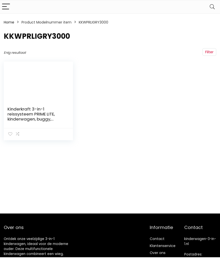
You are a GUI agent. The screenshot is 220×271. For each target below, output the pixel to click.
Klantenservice (163, 245)
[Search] (212, 7)
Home (9, 22)
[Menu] (6, 7)
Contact (157, 238)
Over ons (158, 252)
